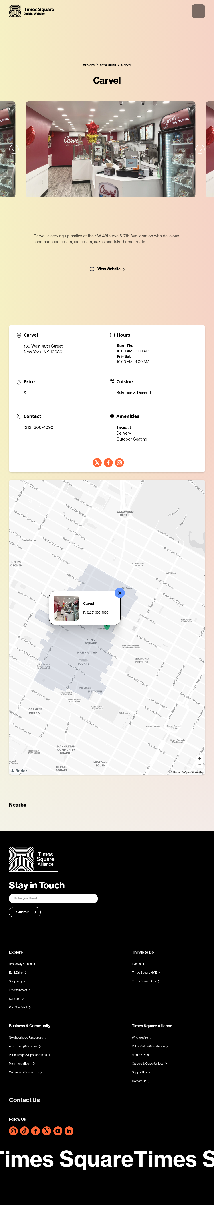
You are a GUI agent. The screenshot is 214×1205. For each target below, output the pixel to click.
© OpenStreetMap (193, 772)
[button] (198, 11)
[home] (31, 11)
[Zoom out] (199, 765)
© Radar (176, 772)
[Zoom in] (199, 758)
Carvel (126, 65)
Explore (89, 65)
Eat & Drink (108, 65)
